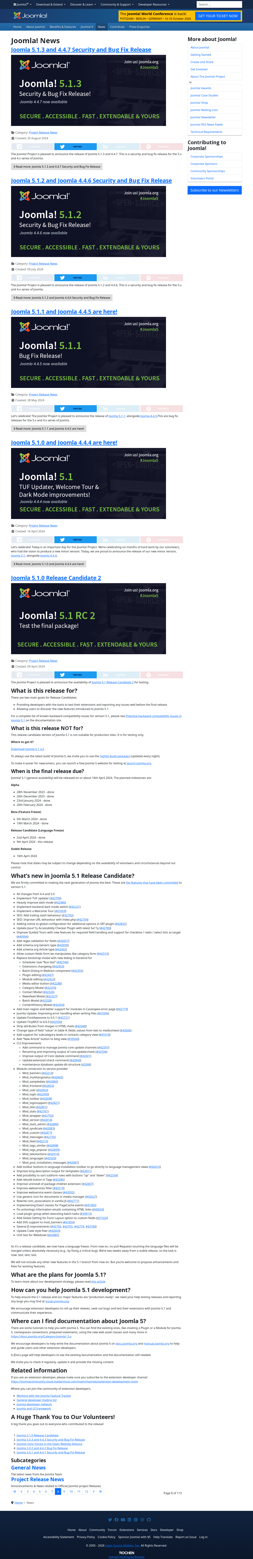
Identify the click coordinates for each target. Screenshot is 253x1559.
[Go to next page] (93, 1491)
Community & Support (116, 4)
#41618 (104, 1035)
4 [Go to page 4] (34, 1491)
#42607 (88, 1184)
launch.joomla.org (138, 763)
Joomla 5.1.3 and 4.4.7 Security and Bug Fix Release (81, 49)
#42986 (60, 902)
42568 (86, 1064)
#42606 (126, 1030)
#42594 (101, 1052)
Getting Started (201, 55)
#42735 (50, 1137)
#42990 (43, 1094)
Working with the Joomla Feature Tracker (44, 1396)
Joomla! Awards (201, 88)
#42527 (91, 1197)
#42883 (49, 1128)
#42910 (53, 1154)
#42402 (61, 949)
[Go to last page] (100, 1491)
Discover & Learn (82, 4)
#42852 (42, 1090)
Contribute (117, 27)
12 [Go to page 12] (86, 1491)
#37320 (102, 1218)
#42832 (121, 924)
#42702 (68, 915)
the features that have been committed (152, 883)
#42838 (46, 1099)
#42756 (56, 1226)
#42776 (79, 1226)
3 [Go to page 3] (28, 1491)
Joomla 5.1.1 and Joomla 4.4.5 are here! (64, 311)
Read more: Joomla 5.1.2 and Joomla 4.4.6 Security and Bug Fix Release (61, 298)
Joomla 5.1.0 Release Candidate (38, 1435)
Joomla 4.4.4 (48, 556)
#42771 (73, 1201)
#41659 (60, 911)
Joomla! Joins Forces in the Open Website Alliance (49, 1444)
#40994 (22, 937)
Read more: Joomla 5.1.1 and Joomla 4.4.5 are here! (48, 429)
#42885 (53, 1235)
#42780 (105, 928)
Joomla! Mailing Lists (204, 110)
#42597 (103, 1047)
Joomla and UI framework (34, 1409)
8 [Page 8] (58, 1491)
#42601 (85, 1056)
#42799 (55, 898)
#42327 (51, 996)
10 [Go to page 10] (71, 1491)
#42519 (58, 1188)
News (101, 27)
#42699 (63, 945)
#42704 (82, 920)
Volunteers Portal (202, 178)
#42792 (48, 1116)
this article (98, 1282)
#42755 (68, 1226)
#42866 (52, 1082)
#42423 (49, 979)
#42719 (122, 1009)
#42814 (46, 1120)
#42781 (43, 1111)
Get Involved (199, 69)
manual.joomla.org (156, 1343)
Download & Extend (49, 4)
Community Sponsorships (208, 171)
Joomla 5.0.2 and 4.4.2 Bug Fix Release (42, 1448)
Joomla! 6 (87, 27)
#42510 (103, 954)
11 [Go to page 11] (78, 1491)
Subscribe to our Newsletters (215, 190)
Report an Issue (185, 1537)
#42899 (54, 1150)
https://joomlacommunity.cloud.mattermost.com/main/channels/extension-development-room (74, 1382)
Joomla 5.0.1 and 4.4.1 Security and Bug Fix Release (51, 1452)
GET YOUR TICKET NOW (217, 15)
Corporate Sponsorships (207, 156)
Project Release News (43, 132)
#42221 (75, 907)
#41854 (69, 1222)
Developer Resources (152, 4)
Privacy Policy (86, 1537)
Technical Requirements (207, 132)
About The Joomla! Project (208, 77)
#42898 (52, 1145)
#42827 (54, 1103)
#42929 (50, 1158)
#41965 (90, 1205)
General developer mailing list (37, 1400)
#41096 (103, 1013)
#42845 (57, 1077)
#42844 (75, 1060)
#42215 (42, 1141)
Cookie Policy (106, 1537)
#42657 (63, 941)
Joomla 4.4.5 (148, 416)
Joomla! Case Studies (204, 95)
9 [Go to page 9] (64, 1491)
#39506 (73, 1039)
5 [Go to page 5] (40, 1491)
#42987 (73, 1162)
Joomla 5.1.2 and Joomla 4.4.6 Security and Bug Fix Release (91, 180)
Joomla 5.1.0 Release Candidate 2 (56, 578)
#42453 (58, 966)
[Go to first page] (15, 1491)
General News (28, 1467)
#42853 (48, 1086)
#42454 (58, 1005)
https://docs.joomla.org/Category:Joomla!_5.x (41, 1336)
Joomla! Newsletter (203, 117)
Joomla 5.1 (18, 556)
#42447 (48, 975)
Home (17, 27)
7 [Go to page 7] (52, 1491)
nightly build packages (115, 756)
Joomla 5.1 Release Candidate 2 (113, 682)
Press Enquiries (139, 27)
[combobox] (219, 4)
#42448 (81, 1026)
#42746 (63, 962)
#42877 (46, 1133)
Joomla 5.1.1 (117, 416)
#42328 (46, 1001)
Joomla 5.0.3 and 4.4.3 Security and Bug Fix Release (51, 1440)
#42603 (54, 1231)
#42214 (47, 1073)
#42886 (52, 1124)
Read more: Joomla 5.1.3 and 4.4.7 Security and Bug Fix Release (56, 167)
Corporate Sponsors (204, 164)
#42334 (112, 1175)
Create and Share (202, 62)
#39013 (86, 1214)
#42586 (59, 1180)
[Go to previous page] (21, 1491)
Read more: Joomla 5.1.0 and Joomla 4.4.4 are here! (48, 564)
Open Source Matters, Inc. (122, 1545)
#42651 (86, 1171)
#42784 (91, 1226)
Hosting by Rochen (126, 1557)
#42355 (77, 971)
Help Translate (163, 1537)
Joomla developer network (34, 1404)
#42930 (56, 1022)
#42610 (155, 1167)
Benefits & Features (63, 27)
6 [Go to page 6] (46, 1491)
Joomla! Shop (199, 103)
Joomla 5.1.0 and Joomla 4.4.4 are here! (64, 442)
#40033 (98, 1209)
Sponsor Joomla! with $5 (134, 1537)
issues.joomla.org (57, 1301)
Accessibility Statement (58, 1537)
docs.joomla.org (126, 1343)
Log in (203, 1537)
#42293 (50, 988)
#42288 (56, 983)
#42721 (63, 1018)
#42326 (48, 992)
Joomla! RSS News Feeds (207, 124)
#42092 (68, 1192)
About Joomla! (35, 27)
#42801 (41, 1107)
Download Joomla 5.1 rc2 (27, 749)
